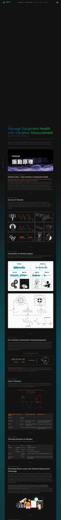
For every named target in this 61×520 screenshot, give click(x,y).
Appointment (45, 2)
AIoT (41, 2)
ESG (35, 2)
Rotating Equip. (20, 2)
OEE (38, 2)
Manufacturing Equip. (29, 2)
